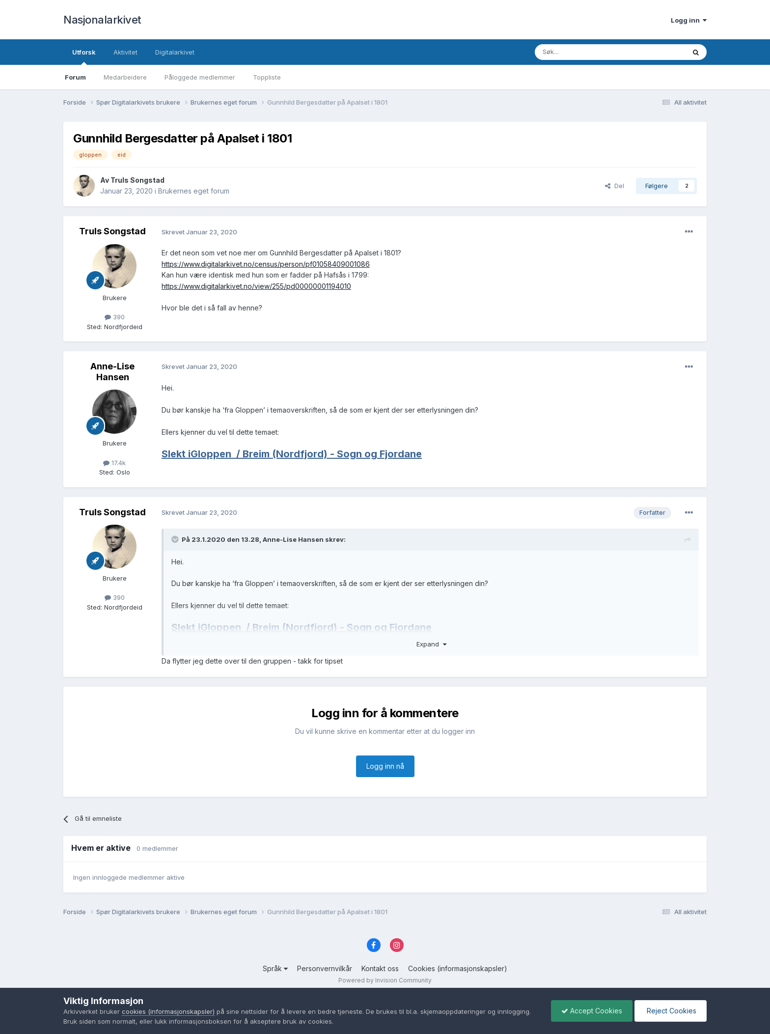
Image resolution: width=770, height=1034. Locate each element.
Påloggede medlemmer (200, 77)
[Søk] (583, 52)
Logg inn (689, 20)
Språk (275, 968)
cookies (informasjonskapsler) (168, 1011)
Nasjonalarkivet (102, 19)
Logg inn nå (385, 766)
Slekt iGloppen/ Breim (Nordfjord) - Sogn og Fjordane (292, 454)
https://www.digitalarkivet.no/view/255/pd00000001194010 (256, 286)
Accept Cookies (591, 1010)
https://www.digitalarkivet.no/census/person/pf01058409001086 (266, 264)
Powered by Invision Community (385, 980)
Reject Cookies (670, 1010)
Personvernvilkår (324, 968)
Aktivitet (125, 52)
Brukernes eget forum (193, 191)
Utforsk (84, 56)
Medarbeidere (125, 77)
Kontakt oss (380, 968)
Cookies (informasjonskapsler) (457, 968)
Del (614, 186)
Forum (75, 77)
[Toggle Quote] (175, 539)
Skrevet (199, 232)
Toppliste (267, 77)
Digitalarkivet (174, 52)
